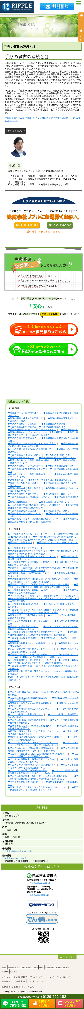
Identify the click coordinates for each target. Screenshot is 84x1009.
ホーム (4, 967)
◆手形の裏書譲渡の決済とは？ (23, 511)
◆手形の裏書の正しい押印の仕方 (24, 466)
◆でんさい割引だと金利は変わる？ (25, 714)
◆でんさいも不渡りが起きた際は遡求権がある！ (32, 748)
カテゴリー (40, 981)
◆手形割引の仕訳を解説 (20, 542)
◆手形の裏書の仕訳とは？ (52, 427)
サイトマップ (7, 977)
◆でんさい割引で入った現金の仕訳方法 (27, 698)
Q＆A (41, 967)
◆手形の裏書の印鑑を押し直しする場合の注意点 (32, 443)
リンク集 (30, 981)
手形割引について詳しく (11, 987)
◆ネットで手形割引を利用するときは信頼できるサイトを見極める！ (42, 596)
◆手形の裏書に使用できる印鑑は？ (25, 418)
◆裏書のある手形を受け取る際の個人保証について (33, 519)
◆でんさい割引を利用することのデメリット (30, 709)
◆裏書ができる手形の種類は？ (23, 413)
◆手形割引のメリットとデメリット (25, 548)
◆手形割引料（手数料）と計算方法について (55, 537)
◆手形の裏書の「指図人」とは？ (24, 455)
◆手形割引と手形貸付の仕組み (23, 626)
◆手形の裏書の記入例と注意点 (23, 494)
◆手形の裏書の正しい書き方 (22, 424)
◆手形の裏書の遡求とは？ (59, 455)
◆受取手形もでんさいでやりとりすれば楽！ (30, 726)
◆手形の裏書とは (69, 429)
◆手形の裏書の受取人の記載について (57, 457)
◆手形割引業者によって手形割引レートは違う (31, 660)
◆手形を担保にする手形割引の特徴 (25, 615)
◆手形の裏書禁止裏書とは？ (57, 494)
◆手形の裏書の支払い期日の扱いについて (28, 497)
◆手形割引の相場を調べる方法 (23, 604)
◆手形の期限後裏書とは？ (21, 502)
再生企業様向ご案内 (30, 967)
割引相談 (13, 971)
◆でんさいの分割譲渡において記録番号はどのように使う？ (37, 754)
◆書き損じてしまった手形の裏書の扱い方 (28, 474)
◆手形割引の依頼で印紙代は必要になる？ (28, 573)
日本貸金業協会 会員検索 (40, 883)
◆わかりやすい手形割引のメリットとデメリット (32, 649)
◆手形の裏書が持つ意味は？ (22, 438)
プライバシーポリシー (37, 977)
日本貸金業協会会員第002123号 (18, 851)
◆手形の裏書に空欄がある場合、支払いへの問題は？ (34, 505)
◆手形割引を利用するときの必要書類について (31, 643)
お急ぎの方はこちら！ (42, 997)
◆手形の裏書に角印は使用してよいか (26, 469)
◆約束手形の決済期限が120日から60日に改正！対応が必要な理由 (40, 540)
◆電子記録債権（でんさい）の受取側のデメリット (33, 731)
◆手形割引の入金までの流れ (22, 638)
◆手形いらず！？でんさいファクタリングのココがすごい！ (37, 787)
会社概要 (5, 971)
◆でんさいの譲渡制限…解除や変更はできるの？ (32, 759)
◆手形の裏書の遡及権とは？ (60, 466)
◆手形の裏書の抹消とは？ (56, 511)
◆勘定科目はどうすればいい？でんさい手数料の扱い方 (35, 737)
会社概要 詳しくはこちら (42, 866)
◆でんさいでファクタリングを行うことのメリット (33, 742)
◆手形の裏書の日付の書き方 (22, 427)
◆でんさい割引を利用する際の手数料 (26, 720)
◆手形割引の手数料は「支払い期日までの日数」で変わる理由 (38, 584)
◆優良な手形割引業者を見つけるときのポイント (32, 556)
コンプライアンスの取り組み (59, 977)
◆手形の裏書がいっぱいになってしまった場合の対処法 (35, 432)
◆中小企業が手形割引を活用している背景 (28, 621)
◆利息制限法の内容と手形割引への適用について (39, 657)
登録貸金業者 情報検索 (39, 895)
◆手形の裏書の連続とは (53, 424)
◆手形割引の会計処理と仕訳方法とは (26, 551)
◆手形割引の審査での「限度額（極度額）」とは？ (33, 590)
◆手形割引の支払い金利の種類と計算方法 (28, 562)
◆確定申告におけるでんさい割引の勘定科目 (30, 703)
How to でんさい (28, 987)
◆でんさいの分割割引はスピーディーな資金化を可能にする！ (38, 776)
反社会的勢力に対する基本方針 (14, 981)
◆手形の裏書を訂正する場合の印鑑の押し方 (30, 449)
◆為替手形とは (15, 480)
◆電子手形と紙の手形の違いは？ (24, 782)
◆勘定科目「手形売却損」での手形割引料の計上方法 (34, 568)
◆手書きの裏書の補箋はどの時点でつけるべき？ (32, 429)
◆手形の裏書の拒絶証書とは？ (54, 502)
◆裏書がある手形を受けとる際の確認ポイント (51, 480)
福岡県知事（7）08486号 (15, 858)
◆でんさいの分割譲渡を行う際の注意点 (27, 770)
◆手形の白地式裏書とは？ (21, 457)
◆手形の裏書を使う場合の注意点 (24, 488)
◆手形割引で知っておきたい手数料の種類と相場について (36, 610)
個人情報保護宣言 (20, 977)
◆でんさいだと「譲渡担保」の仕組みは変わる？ (32, 765)
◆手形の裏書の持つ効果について (24, 513)
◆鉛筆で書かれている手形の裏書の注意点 (28, 460)
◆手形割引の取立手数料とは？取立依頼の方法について (35, 632)
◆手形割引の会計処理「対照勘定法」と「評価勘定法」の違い (38, 579)
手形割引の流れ (14, 967)
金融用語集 (49, 967)
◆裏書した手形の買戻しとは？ (23, 483)
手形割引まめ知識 (62, 967)
